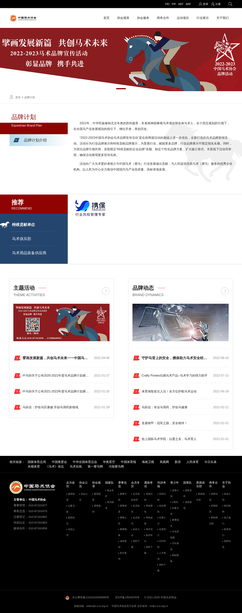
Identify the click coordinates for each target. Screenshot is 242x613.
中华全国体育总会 (85, 462)
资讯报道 (109, 505)
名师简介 (161, 532)
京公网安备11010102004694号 (90, 597)
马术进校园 (174, 535)
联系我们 (226, 532)
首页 (106, 17)
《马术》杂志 (55, 466)
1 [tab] (121, 87)
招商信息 (213, 497)
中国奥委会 (59, 462)
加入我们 (226, 520)
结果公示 (161, 520)
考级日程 (148, 497)
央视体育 (34, 466)
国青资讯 (187, 493)
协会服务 (143, 17)
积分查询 (122, 556)
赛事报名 (174, 523)
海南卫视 (148, 462)
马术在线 (76, 466)
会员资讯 (135, 520)
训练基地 (187, 505)
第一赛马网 (95, 466)
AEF (180, 4)
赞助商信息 (213, 520)
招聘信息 (226, 544)
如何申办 (148, 538)
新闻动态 (70, 520)
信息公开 (70, 532)
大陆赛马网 (116, 466)
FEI (167, 4)
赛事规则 (96, 509)
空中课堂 (174, 546)
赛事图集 (122, 532)
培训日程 (161, 497)
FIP (174, 4)
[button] (39, 139)
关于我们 (222, 17)
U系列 (175, 502)
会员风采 (135, 509)
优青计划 (174, 493)
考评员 (149, 529)
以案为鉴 (70, 509)
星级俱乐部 (200, 497)
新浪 (178, 462)
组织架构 (226, 509)
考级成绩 (148, 520)
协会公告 (83, 497)
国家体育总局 (37, 462)
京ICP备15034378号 (127, 597)
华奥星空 (109, 462)
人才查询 (161, 556)
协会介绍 (226, 497)
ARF (188, 4)
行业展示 (203, 17)
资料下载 (135, 544)
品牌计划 (29, 96)
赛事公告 (122, 520)
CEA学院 (161, 544)
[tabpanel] (121, 58)
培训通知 (161, 509)
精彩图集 (174, 558)
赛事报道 (122, 509)
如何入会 (135, 532)
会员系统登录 (135, 497)
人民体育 (192, 462)
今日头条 (210, 462)
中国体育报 (128, 462)
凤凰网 (164, 462)
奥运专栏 (109, 493)
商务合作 (163, 17)
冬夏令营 (174, 511)
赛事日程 (122, 497)
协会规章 (123, 17)
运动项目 (183, 17)
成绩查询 (122, 544)
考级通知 (148, 509)
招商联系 (213, 509)
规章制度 (70, 497)
